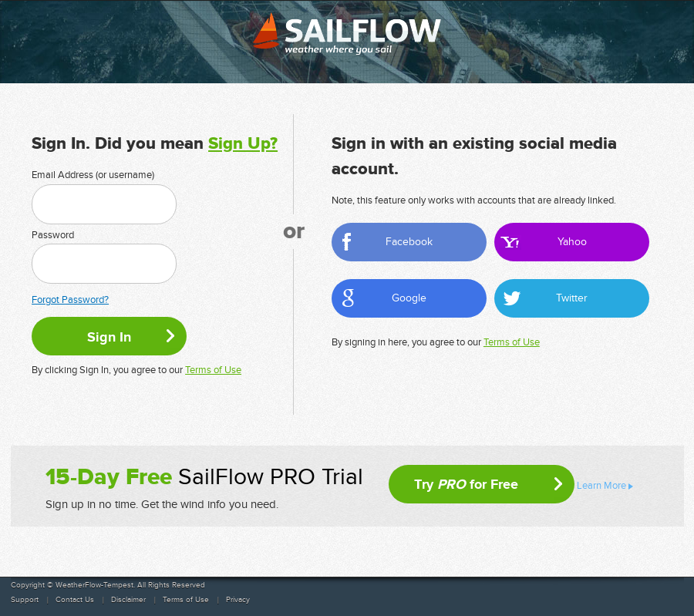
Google (409, 298)
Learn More (601, 486)
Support (25, 599)
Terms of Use (213, 370)
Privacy (238, 599)
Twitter (572, 298)
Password (53, 235)
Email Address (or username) (93, 175)
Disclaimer (128, 599)
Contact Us (75, 599)
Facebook (409, 241)
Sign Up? (243, 143)
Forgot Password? (70, 300)
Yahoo (572, 241)
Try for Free (466, 484)
